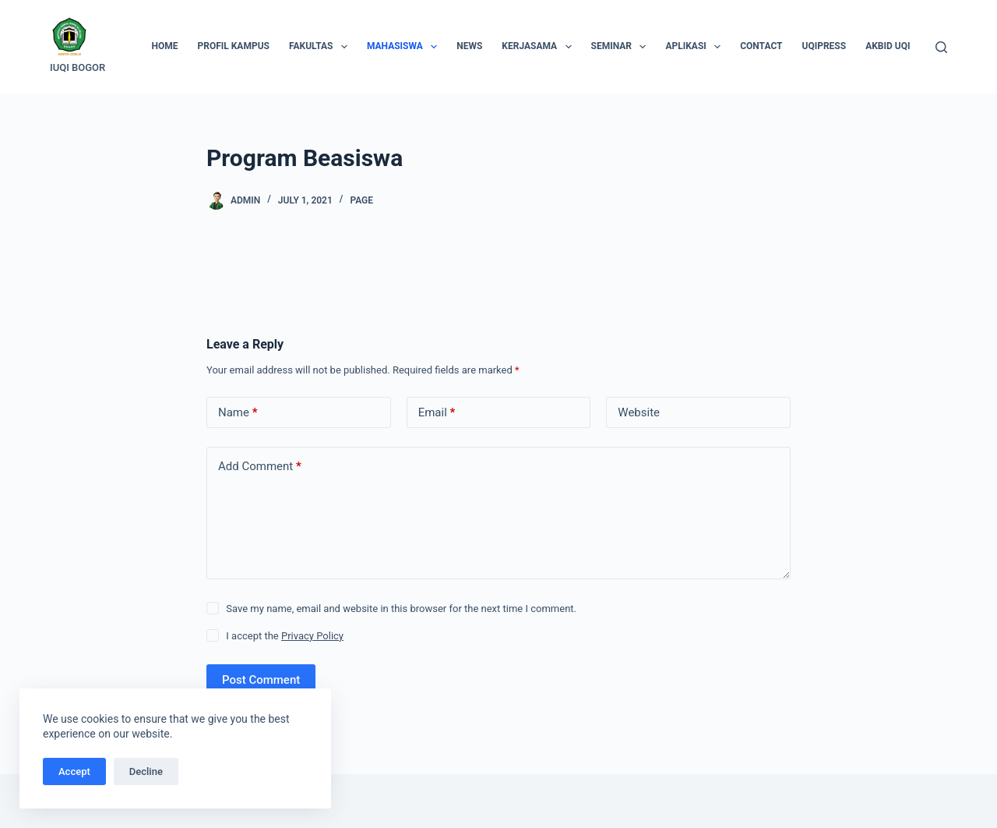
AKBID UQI (887, 46)
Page (361, 200)
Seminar (622, 46)
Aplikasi (696, 46)
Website (639, 412)
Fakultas (321, 46)
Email (437, 413)
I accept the (284, 636)
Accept (74, 771)
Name (238, 413)
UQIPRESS (824, 46)
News (469, 46)
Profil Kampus (233, 46)
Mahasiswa (405, 46)
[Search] (941, 47)
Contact (761, 46)
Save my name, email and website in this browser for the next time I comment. (401, 608)
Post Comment (261, 680)
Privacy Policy (312, 636)
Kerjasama (539, 46)
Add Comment (259, 466)
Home (164, 46)
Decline (146, 771)
